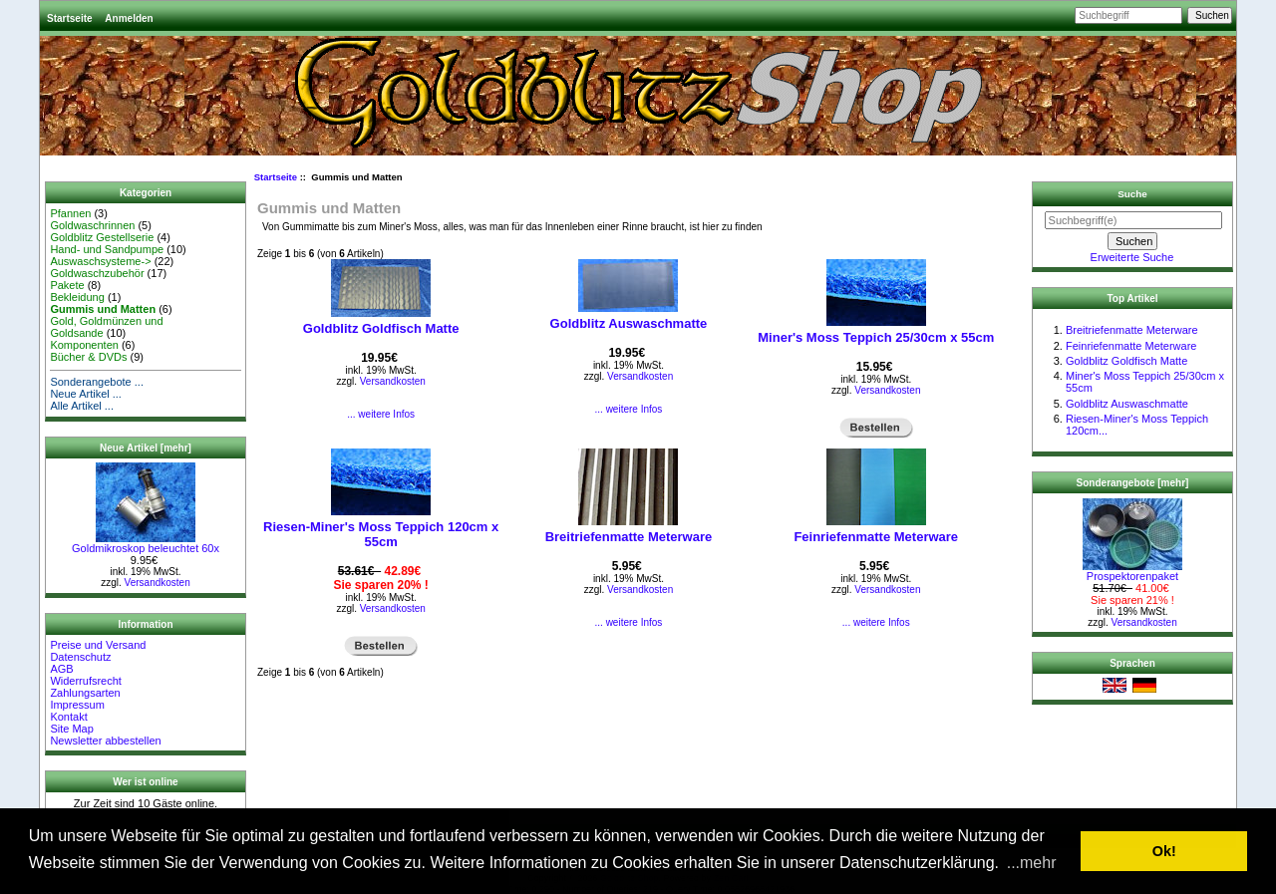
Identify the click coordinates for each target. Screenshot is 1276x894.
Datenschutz (80, 657)
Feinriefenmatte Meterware (876, 536)
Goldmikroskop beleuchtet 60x (145, 543)
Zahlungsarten (85, 693)
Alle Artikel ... (82, 406)
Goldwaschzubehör (97, 273)
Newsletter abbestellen (105, 740)
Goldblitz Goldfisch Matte (381, 328)
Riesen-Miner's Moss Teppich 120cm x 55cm (380, 534)
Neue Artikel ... (86, 394)
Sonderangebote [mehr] (1133, 482)
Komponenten (84, 345)
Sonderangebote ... (97, 382)
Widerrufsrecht (86, 681)
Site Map (71, 729)
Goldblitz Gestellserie (102, 237)
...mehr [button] (1032, 862)
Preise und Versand (98, 645)
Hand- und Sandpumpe (106, 249)
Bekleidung (77, 297)
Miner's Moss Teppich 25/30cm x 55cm (876, 337)
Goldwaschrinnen (92, 225)
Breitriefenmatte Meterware (629, 536)
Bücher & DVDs (88, 357)
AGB (61, 669)
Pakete (67, 285)
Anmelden (129, 18)
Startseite (70, 18)
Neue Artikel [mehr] (145, 448)
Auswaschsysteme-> (100, 261)
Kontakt (68, 717)
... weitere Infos (381, 414)
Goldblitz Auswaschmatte (629, 323)
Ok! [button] (1164, 851)
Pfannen (70, 213)
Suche (1132, 193)
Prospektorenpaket (1132, 571)
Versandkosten (157, 582)
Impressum (77, 705)
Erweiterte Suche (1132, 257)
